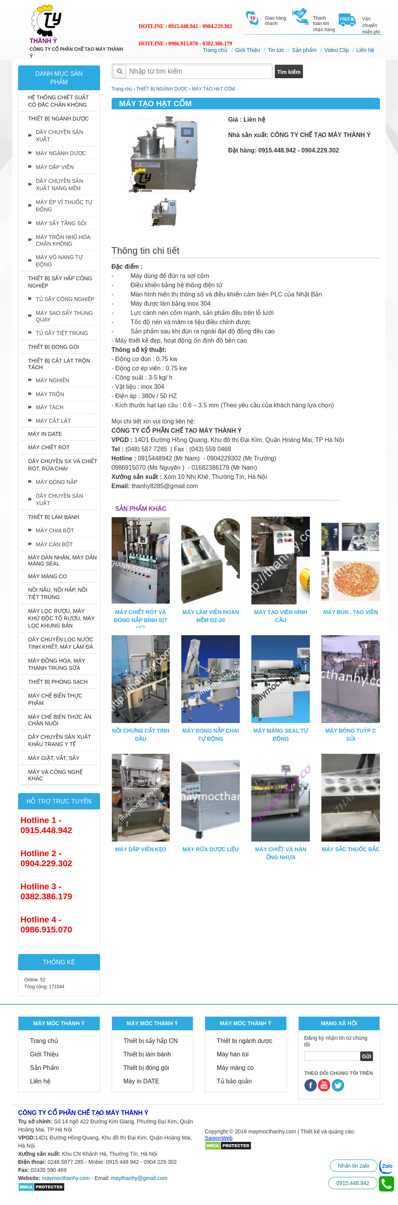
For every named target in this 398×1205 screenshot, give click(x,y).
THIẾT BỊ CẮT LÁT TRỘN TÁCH (59, 364)
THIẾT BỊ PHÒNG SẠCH (58, 682)
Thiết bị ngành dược (244, 1041)
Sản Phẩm (44, 1067)
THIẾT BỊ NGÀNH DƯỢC (58, 118)
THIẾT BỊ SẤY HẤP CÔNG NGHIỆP (60, 282)
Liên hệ (365, 50)
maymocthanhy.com (66, 1178)
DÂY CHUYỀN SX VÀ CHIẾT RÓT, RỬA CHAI (62, 465)
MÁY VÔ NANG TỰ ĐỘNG (59, 261)
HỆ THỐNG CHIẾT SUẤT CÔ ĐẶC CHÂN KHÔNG (58, 101)
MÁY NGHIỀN (52, 380)
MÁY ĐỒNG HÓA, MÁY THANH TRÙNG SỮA (56, 664)
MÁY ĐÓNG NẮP (56, 482)
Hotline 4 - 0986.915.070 (46, 924)
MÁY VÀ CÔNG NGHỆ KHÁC (55, 775)
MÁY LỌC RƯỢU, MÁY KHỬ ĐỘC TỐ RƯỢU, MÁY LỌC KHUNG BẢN (61, 618)
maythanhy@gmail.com (139, 1178)
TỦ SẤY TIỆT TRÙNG (62, 333)
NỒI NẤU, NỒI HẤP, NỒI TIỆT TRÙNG (57, 593)
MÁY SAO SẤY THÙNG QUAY (64, 316)
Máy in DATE (141, 1081)
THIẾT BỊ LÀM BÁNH (53, 517)
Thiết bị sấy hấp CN (151, 1041)
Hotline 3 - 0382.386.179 (46, 891)
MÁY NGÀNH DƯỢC (61, 153)
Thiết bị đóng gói (146, 1067)
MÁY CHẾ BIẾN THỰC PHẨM (55, 699)
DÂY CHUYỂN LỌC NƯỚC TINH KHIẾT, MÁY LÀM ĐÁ (60, 643)
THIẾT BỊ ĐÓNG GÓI (53, 347)
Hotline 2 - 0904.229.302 (46, 858)
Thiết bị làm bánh (147, 1054)
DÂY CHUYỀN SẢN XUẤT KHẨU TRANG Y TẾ (59, 740)
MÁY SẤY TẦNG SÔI (61, 223)
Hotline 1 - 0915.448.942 (46, 825)
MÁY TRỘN (50, 394)
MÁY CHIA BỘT (55, 530)
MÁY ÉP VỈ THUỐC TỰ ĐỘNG (64, 206)
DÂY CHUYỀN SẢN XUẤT (59, 135)
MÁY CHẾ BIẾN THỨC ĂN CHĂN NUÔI (59, 720)
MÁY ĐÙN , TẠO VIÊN (350, 612)
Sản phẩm (304, 50)
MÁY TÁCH (50, 407)
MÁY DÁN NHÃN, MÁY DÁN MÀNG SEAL (62, 560)
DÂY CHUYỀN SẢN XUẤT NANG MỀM (59, 184)
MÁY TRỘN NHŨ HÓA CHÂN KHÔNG (63, 240)
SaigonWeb (218, 1138)
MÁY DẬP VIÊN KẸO (140, 849)
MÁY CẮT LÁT (53, 421)
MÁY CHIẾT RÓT (49, 447)
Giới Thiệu (247, 50)
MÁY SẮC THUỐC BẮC (351, 849)
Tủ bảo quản (234, 1081)
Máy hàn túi (233, 1054)
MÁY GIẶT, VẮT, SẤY (53, 758)
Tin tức (276, 50)
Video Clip (336, 50)
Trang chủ (215, 50)
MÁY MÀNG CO (47, 576)
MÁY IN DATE (45, 434)
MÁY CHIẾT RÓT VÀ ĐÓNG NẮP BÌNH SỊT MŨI (140, 620)
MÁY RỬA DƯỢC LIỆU (210, 849)
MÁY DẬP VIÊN (55, 167)
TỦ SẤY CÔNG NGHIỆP (65, 299)
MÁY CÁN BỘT (54, 544)
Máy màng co (235, 1067)
